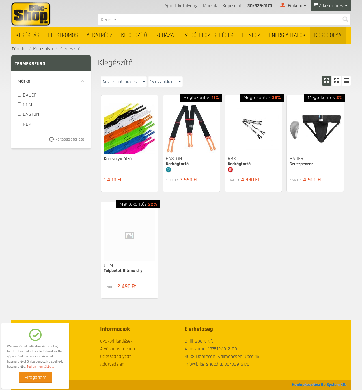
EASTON (28, 114)
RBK (24, 124)
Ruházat (166, 35)
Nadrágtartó (177, 164)
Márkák (210, 6)
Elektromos (63, 35)
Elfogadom (35, 377)
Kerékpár (28, 35)
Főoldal (19, 49)
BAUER (27, 95)
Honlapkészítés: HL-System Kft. (319, 384)
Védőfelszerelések (209, 35)
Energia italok (287, 35)
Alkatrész (100, 35)
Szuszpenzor (301, 164)
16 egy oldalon (171, 81)
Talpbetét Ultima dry (123, 271)
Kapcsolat (232, 6)
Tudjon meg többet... (40, 367)
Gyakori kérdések (116, 341)
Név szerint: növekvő (126, 81)
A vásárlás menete (118, 349)
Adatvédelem (113, 364)
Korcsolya (327, 35)
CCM (25, 104)
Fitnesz (251, 35)
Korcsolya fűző (118, 159)
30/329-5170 (259, 6)
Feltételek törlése (68, 139)
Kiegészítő (134, 35)
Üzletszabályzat (115, 356)
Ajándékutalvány (181, 6)
